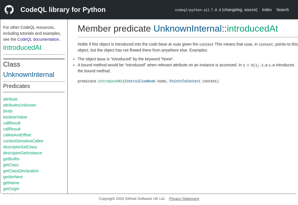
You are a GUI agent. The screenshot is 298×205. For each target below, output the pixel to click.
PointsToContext (185, 81)
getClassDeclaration (21, 171)
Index (267, 9)
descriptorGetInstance (22, 153)
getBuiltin (11, 159)
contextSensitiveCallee (23, 141)
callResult (11, 123)
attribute (10, 99)
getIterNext (12, 177)
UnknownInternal (28, 74)
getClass (10, 165)
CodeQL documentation (38, 39)
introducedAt (22, 47)
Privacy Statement (184, 198)
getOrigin (11, 188)
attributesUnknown (19, 105)
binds (8, 111)
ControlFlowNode (140, 81)
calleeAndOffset (17, 135)
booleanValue (15, 117)
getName (11, 183)
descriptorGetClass (20, 147)
